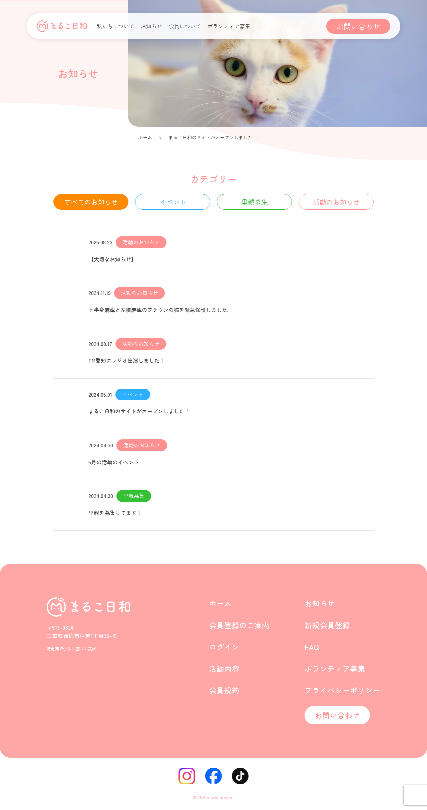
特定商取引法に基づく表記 (71, 648)
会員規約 (224, 690)
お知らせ (151, 26)
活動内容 (224, 668)
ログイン (224, 646)
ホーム (145, 137)
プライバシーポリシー (342, 690)
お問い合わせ (358, 26)
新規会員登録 (327, 625)
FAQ (312, 646)
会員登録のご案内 (239, 625)
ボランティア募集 (228, 26)
